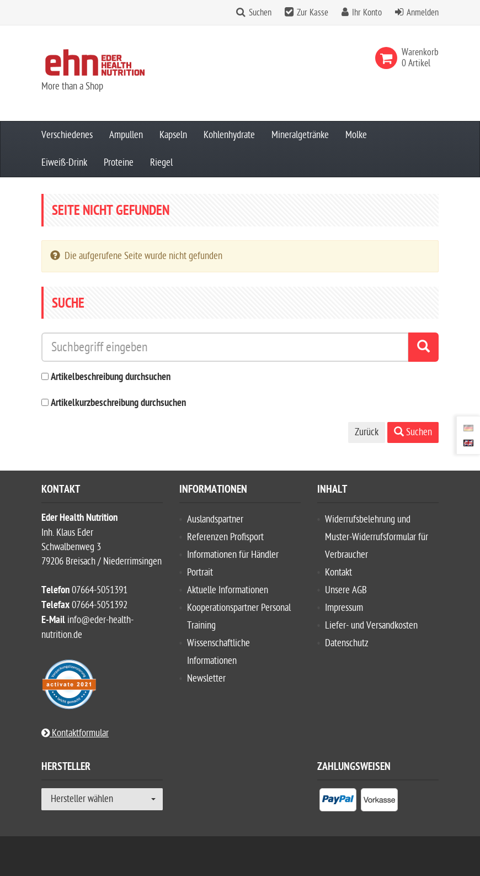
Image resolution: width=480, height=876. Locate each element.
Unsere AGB (346, 590)
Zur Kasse (312, 13)
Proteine (119, 162)
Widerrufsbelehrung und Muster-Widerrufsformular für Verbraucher (376, 537)
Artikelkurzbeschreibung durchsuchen (118, 403)
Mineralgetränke (300, 135)
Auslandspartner (215, 519)
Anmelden (423, 13)
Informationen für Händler (233, 555)
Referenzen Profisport (225, 537)
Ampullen (126, 135)
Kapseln (173, 135)
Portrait (200, 572)
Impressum (344, 608)
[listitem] (338, 802)
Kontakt (338, 572)
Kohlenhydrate (229, 135)
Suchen (260, 13)
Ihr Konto (367, 13)
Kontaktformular (75, 733)
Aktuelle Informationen (227, 590)
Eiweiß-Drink (64, 162)
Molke (356, 135)
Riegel (161, 162)
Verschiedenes (67, 135)
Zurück (366, 432)
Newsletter (206, 678)
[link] (388, 58)
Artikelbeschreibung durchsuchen (110, 377)
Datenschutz (347, 643)
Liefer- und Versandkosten (371, 625)
